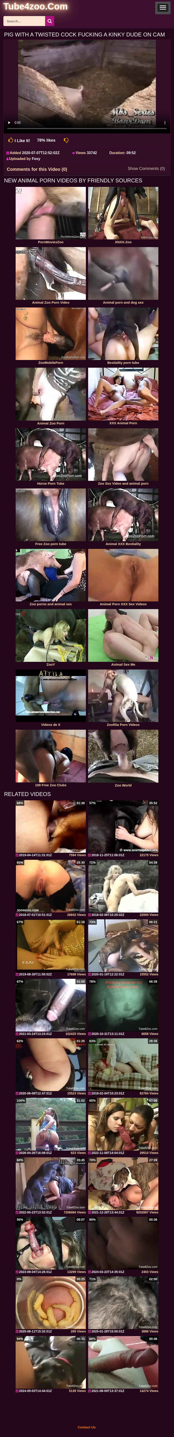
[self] (28, 7)
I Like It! (18, 140)
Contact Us (87, 1427)
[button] (162, 8)
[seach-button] (49, 21)
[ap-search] (28, 21)
